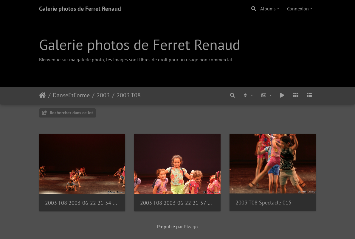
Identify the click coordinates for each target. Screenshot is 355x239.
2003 (103, 95)
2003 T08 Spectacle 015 (263, 202)
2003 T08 (129, 95)
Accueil (42, 95)
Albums (268, 9)
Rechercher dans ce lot (67, 112)
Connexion (298, 9)
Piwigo (191, 226)
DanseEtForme (71, 95)
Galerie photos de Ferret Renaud (80, 9)
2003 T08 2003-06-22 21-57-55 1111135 (177, 203)
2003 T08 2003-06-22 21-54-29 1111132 (82, 203)
